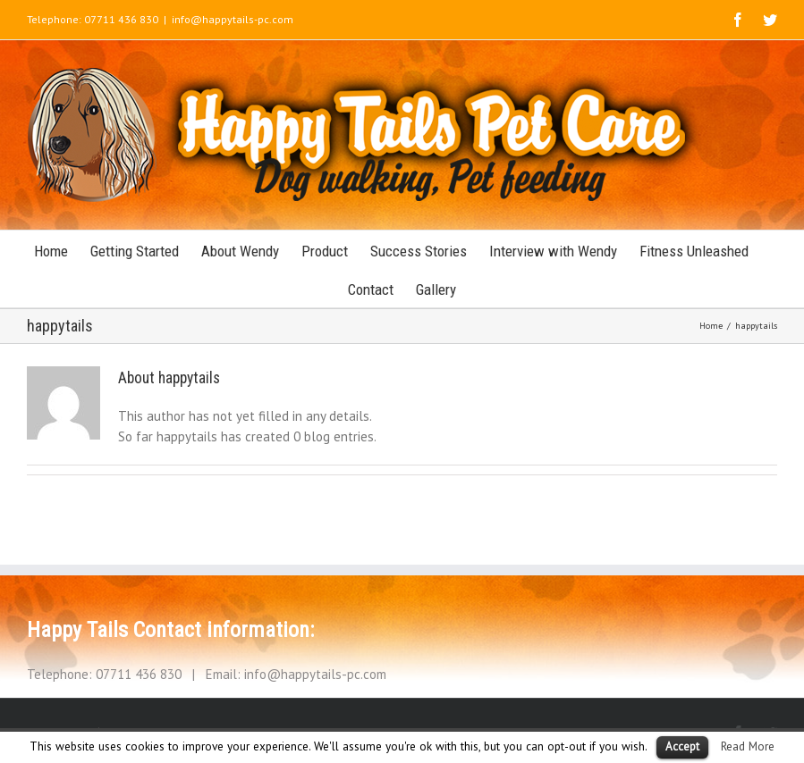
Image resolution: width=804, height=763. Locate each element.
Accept (682, 746)
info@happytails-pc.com (232, 19)
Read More (747, 746)
